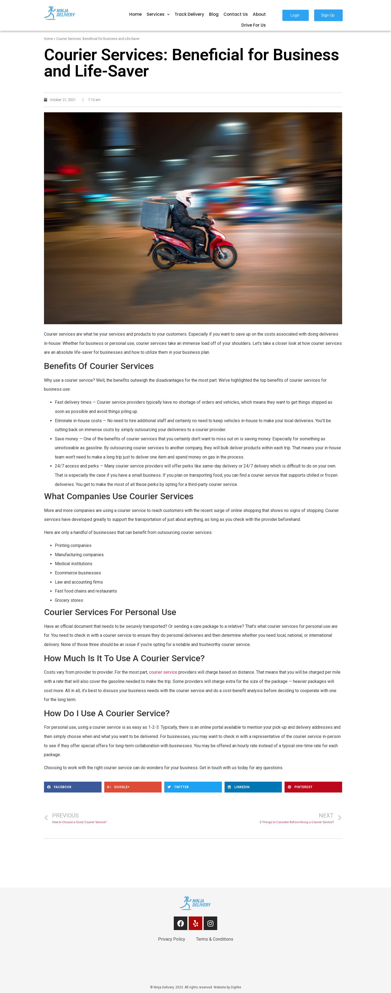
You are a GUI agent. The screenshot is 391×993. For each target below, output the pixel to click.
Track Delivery (189, 14)
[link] (195, 965)
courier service (163, 672)
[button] (295, 15)
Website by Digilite (227, 987)
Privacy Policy (171, 939)
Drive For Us (253, 25)
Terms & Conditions (214, 939)
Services (158, 14)
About (259, 14)
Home (135, 14)
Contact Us (235, 14)
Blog (214, 14)
